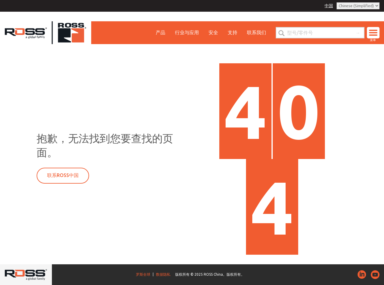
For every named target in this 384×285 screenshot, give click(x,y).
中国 (329, 5)
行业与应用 (187, 32)
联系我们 (256, 32)
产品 (160, 32)
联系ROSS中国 (63, 175)
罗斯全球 (143, 274)
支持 (232, 32)
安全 (213, 32)
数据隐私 (163, 274)
